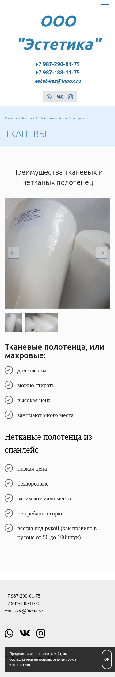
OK (106, 659)
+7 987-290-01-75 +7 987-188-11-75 (58, 72)
